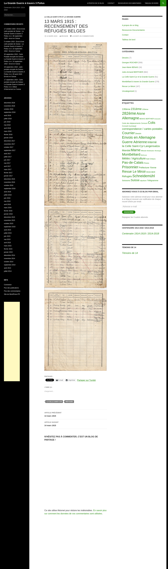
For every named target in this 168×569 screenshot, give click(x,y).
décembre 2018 (9, 103)
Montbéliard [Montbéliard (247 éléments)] (131, 154)
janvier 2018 (8, 138)
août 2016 (7, 192)
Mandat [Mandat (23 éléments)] (126, 150)
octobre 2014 (8, 262)
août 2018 (7, 115)
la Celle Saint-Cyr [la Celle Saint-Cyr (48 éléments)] (133, 146)
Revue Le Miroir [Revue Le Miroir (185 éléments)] (134, 171)
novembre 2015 (9, 220)
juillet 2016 (7, 195)
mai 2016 (7, 201)
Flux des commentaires (12, 291)
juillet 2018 (7, 119)
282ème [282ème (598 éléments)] (129, 113)
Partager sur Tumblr (86, 380)
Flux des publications (11, 288)
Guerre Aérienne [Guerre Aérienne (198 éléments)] (134, 142)
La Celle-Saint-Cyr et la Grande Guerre (62, 17)
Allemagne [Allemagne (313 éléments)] (130, 118)
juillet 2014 (7, 271)
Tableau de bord (151, 3)
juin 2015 (7, 236)
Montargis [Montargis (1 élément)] (158, 150)
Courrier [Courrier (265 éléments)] (128, 133)
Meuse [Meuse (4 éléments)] (143, 151)
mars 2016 (7, 208)
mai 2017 (7, 163)
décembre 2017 (9, 141)
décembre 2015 (9, 217)
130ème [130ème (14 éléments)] (126, 109)
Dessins (125, 58)
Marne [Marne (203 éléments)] (136, 150)
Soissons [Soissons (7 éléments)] (126, 180)
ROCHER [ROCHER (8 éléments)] (150, 172)
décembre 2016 (9, 179)
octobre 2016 (8, 185)
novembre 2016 (9, 182)
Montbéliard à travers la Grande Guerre (138, 82)
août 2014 (7, 268)
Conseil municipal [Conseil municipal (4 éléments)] (129, 126)
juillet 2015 (7, 233)
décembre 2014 (9, 255)
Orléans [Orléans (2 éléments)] (152, 159)
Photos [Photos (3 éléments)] (146, 163)
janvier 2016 (8, 214)
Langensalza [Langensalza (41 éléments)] (152, 146)
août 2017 (7, 154)
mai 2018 (7, 125)
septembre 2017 (9, 150)
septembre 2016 (9, 188)
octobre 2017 (8, 147)
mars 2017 (7, 169)
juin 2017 (7, 160)
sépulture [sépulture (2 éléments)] (143, 181)
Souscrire (128, 212)
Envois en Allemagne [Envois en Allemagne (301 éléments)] (138, 137)
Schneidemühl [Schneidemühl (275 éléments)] (143, 176)
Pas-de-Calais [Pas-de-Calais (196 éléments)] (132, 162)
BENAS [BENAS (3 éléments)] (142, 119)
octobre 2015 (8, 223)
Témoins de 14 (129, 247)
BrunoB (64, 36)
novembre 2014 (9, 258)
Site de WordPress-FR (12, 294)
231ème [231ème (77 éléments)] (136, 109)
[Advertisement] (12, 341)
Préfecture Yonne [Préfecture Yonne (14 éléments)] (147, 167)
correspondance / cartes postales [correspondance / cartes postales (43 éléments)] (142, 128)
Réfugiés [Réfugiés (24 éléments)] (127, 176)
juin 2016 (7, 198)
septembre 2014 (9, 265)
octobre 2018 (8, 109)
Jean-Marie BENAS (130, 67)
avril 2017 (7, 166)
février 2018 (8, 134)
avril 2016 (7, 204)
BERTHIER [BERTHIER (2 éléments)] (150, 119)
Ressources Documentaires (129, 3)
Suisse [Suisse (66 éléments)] (135, 180)
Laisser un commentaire (83, 36)
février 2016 (8, 211)
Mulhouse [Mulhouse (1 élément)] (144, 155)
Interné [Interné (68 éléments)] (152, 142)
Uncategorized (128, 91)
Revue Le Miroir (128, 86)
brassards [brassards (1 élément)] (157, 119)
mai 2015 (7, 239)
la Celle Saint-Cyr (54, 401)
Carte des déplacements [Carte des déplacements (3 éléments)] (131, 123)
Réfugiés (69, 401)
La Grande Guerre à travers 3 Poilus (24, 3)
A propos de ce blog (95, 3)
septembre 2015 (9, 227)
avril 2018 (7, 128)
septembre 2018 (9, 112)
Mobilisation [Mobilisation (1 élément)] (150, 150)
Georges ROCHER (130, 62)
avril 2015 (7, 243)
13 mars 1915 (75, 414)
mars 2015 (7, 246)
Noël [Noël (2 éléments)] (148, 159)
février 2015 (8, 249)
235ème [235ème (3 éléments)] (145, 109)
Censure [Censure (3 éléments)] (144, 123)
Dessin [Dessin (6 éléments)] (138, 133)
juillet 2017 (7, 157)
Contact (111, 3)
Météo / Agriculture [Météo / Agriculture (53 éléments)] (134, 158)
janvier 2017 (8, 176)
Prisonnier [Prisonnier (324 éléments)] (130, 167)
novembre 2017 (9, 144)
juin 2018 (7, 122)
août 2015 (7, 230)
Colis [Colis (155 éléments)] (151, 122)
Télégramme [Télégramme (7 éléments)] (152, 180)
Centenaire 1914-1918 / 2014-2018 (138, 228)
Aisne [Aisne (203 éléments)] (141, 113)
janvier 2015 (8, 252)
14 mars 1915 (75, 424)
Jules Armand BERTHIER (132, 72)
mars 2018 (7, 131)
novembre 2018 (9, 106)
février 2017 (8, 173)
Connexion (7, 285)
